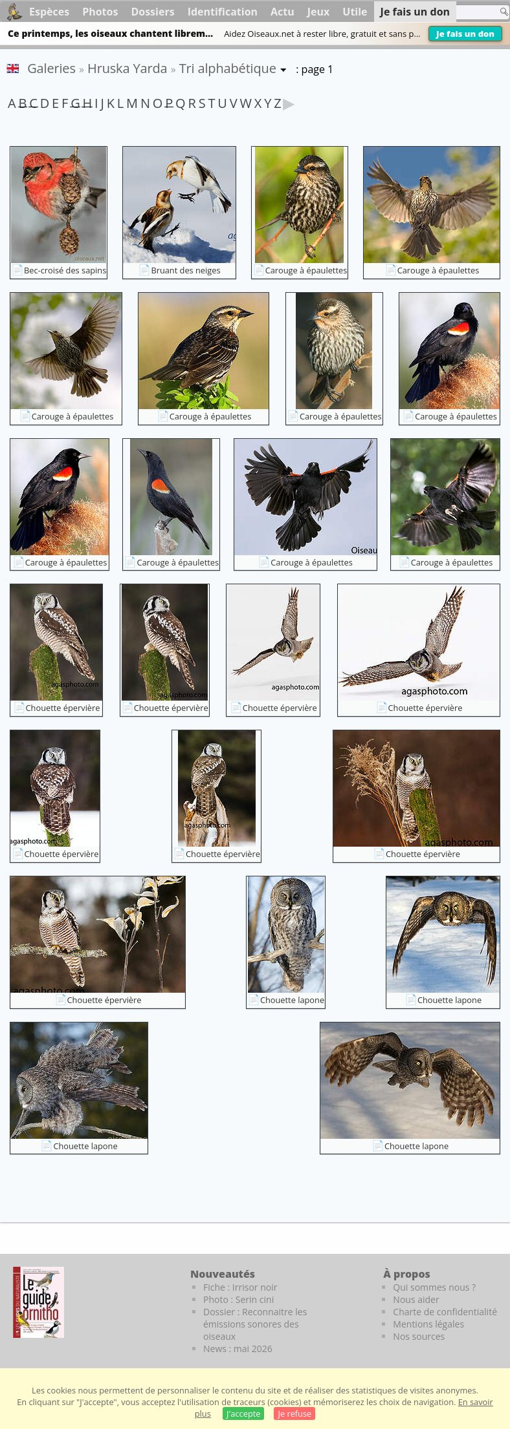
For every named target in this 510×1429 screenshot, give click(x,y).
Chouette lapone (292, 1000)
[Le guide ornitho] (38, 1302)
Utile (354, 12)
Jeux (318, 12)
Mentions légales (428, 1324)
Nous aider (416, 1299)
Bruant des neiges (185, 270)
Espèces (49, 12)
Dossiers (152, 12)
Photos (100, 12)
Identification (223, 12)
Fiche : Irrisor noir (240, 1287)
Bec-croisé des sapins (65, 270)
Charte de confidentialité (445, 1312)
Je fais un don (465, 33)
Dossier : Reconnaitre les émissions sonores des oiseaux (255, 1324)
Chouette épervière (63, 708)
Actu (282, 12)
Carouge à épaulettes (306, 270)
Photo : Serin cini (238, 1299)
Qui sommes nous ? (434, 1287)
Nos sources (419, 1336)
